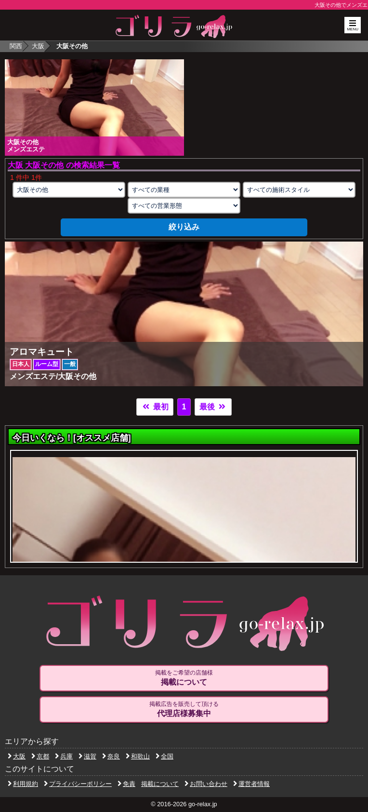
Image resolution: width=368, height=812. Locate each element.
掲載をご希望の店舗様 (183, 678)
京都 (40, 756)
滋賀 (87, 756)
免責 (126, 783)
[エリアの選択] (69, 190)
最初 (154, 407)
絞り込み (184, 227)
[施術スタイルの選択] (299, 190)
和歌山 (138, 756)
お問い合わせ (205, 783)
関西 (16, 46)
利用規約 (23, 783)
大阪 (38, 46)
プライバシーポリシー (78, 783)
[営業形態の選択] (184, 206)
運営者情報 (251, 783)
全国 (164, 756)
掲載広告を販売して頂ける (183, 709)
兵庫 (64, 756)
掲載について (160, 783)
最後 (212, 407)
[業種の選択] (184, 190)
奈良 (111, 756)
